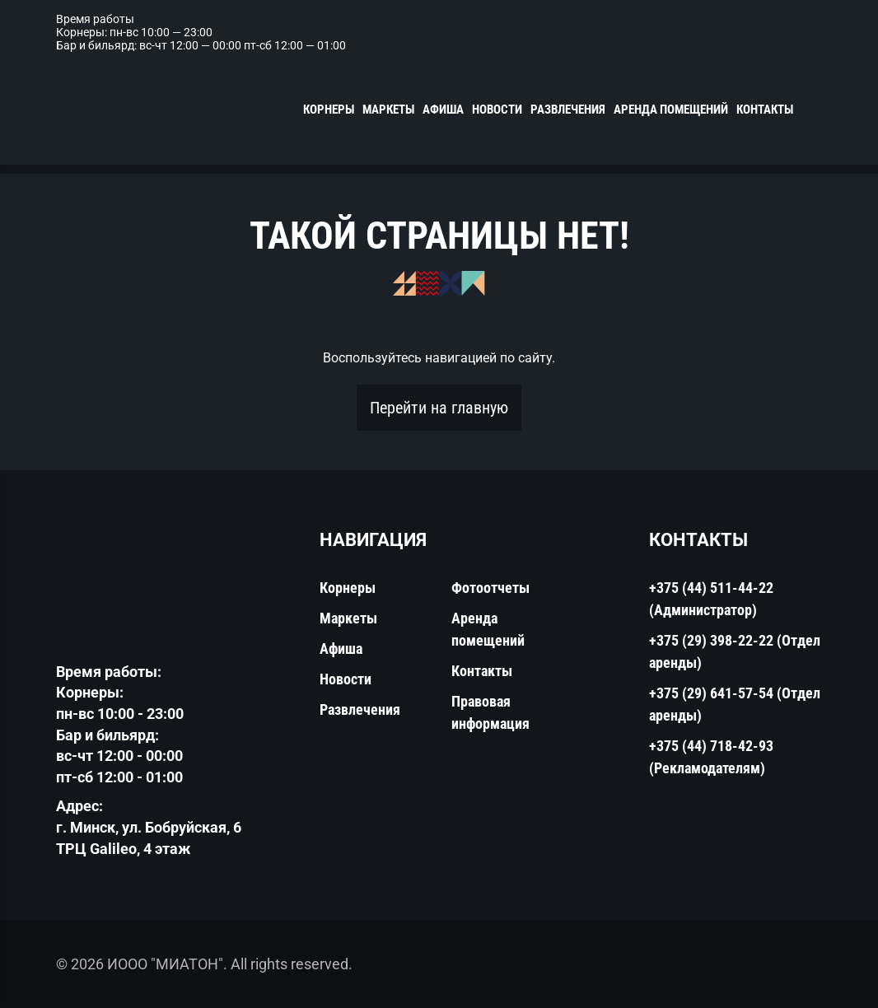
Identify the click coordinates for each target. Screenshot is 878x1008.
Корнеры (328, 109)
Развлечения (567, 109)
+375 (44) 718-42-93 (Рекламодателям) (711, 757)
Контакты (764, 109)
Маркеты (388, 109)
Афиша (443, 109)
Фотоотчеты (490, 587)
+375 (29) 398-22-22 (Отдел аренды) (734, 651)
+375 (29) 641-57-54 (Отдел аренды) (734, 704)
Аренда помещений (671, 109)
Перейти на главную (439, 408)
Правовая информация (490, 712)
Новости (497, 109)
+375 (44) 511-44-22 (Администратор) (711, 598)
